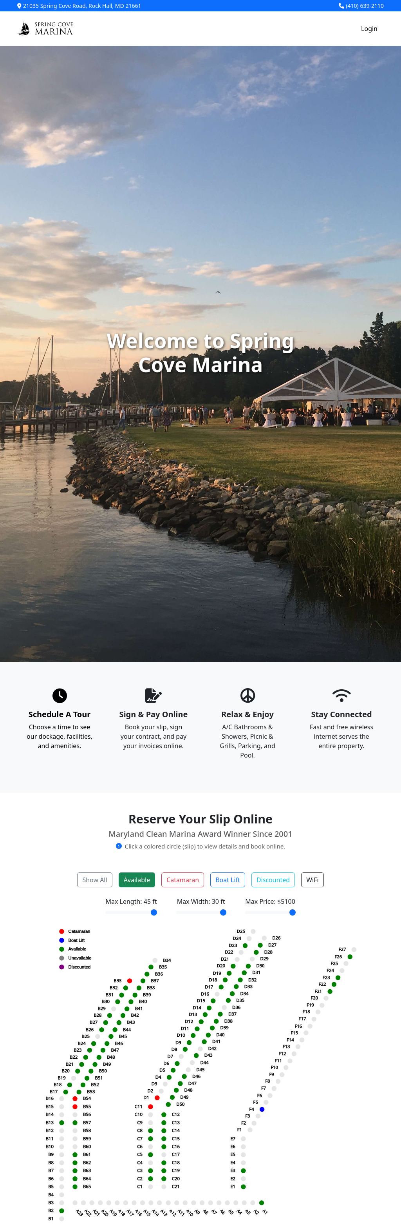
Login (369, 28)
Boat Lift (227, 880)
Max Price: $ (270, 901)
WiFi (312, 880)
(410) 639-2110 (361, 5)
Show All (94, 880)
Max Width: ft (201, 901)
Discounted (273, 880)
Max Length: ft (131, 901)
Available (137, 880)
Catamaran (182, 880)
